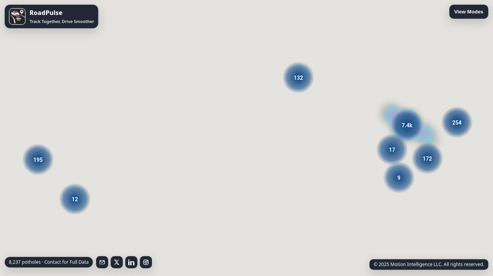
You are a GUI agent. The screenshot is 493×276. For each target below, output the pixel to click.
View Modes (468, 12)
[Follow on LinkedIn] (131, 262)
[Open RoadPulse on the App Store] (51, 16)
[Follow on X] (117, 262)
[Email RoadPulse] (102, 262)
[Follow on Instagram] (146, 262)
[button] (407, 125)
